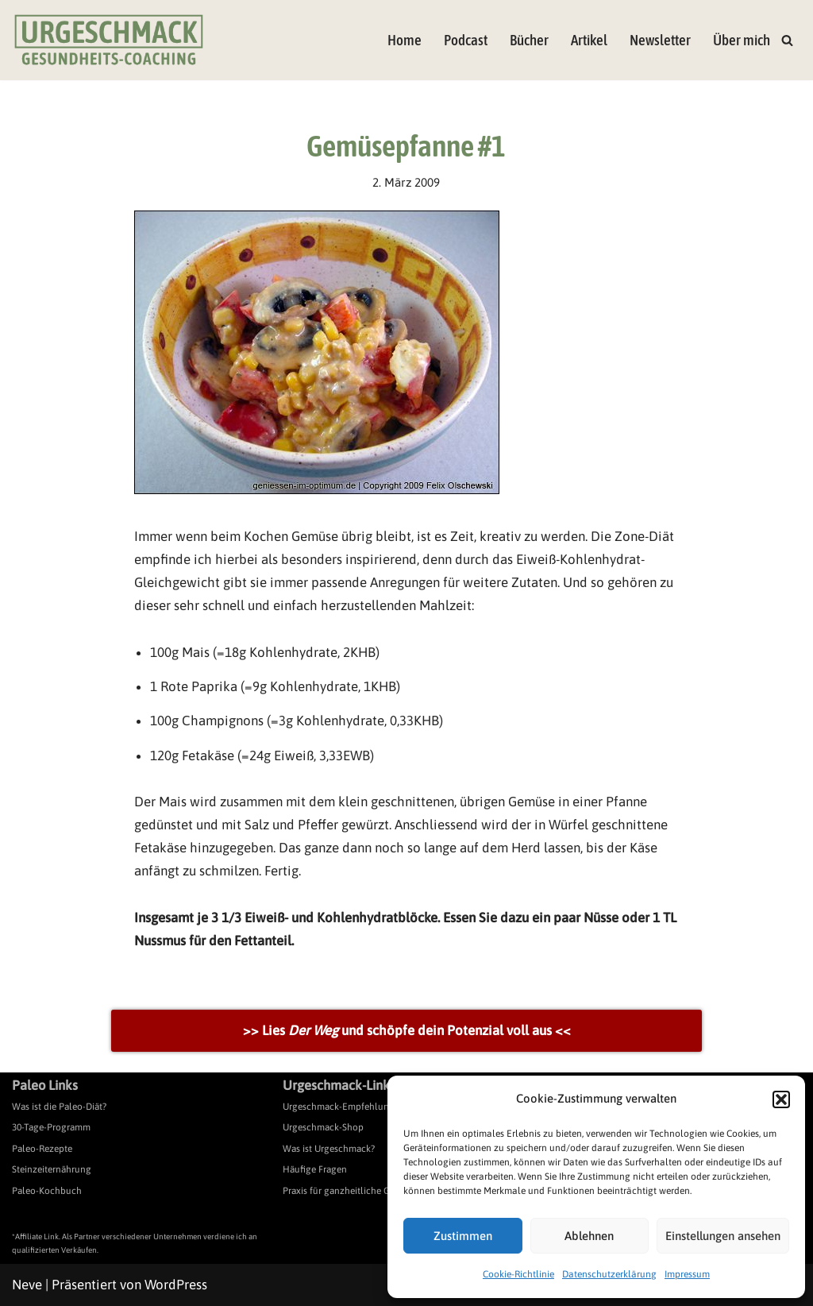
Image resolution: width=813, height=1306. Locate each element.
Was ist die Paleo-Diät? (59, 1106)
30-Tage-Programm (51, 1127)
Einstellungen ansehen (722, 1235)
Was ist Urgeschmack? (329, 1148)
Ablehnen (589, 1235)
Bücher (529, 40)
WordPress (175, 1284)
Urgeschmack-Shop (323, 1127)
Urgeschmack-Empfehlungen (344, 1106)
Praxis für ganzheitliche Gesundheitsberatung (378, 1190)
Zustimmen (462, 1235)
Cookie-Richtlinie (518, 1274)
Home (404, 40)
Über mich (741, 40)
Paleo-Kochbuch (47, 1190)
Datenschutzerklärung (609, 1274)
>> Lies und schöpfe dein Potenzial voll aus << (407, 1030)
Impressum (687, 1274)
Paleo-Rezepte (42, 1148)
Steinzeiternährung (51, 1169)
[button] (781, 1099)
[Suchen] (787, 40)
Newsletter (660, 40)
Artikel (589, 40)
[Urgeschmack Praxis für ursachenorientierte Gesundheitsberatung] (109, 40)
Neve (27, 1284)
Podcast (465, 40)
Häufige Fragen (315, 1169)
